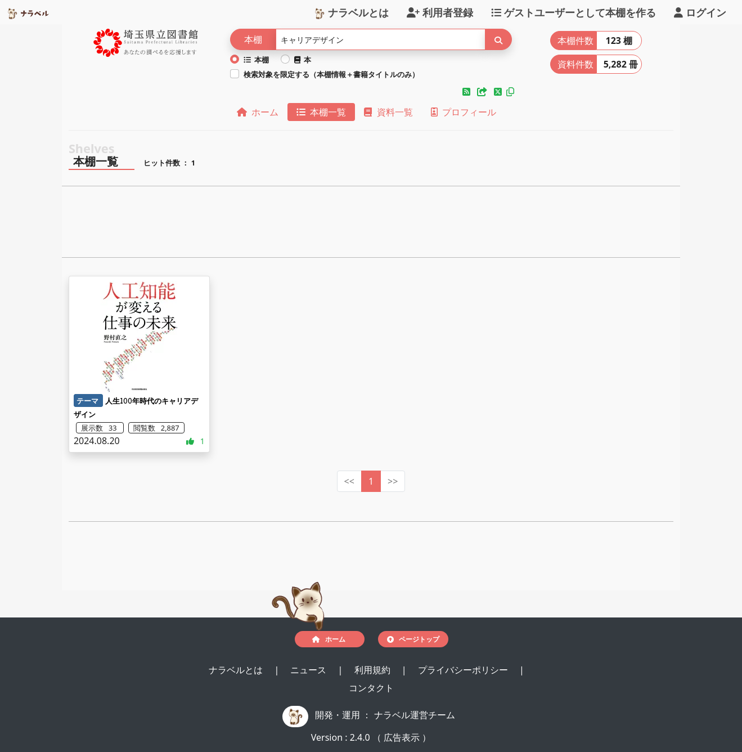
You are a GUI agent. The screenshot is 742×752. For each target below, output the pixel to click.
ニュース (309, 670)
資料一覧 (388, 112)
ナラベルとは (351, 11)
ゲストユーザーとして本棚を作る (573, 11)
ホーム (257, 112)
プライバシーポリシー (464, 670)
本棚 (256, 60)
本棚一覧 (321, 112)
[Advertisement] (371, 225)
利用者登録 (440, 11)
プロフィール (463, 112)
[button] (467, 92)
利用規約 (373, 670)
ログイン (700, 11)
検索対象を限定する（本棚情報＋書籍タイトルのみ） (331, 74)
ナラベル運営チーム (414, 715)
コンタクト (371, 688)
